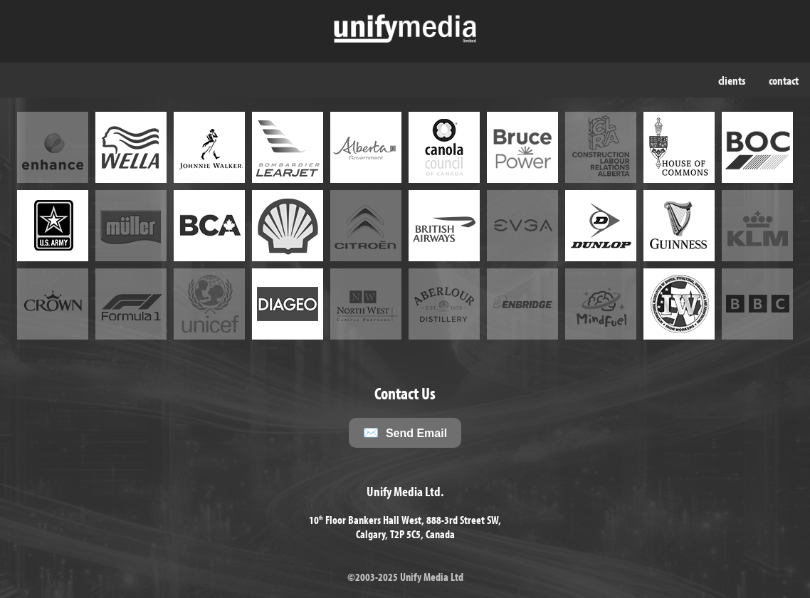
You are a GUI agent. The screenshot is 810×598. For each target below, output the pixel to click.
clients (732, 80)
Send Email (416, 433)
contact (784, 80)
